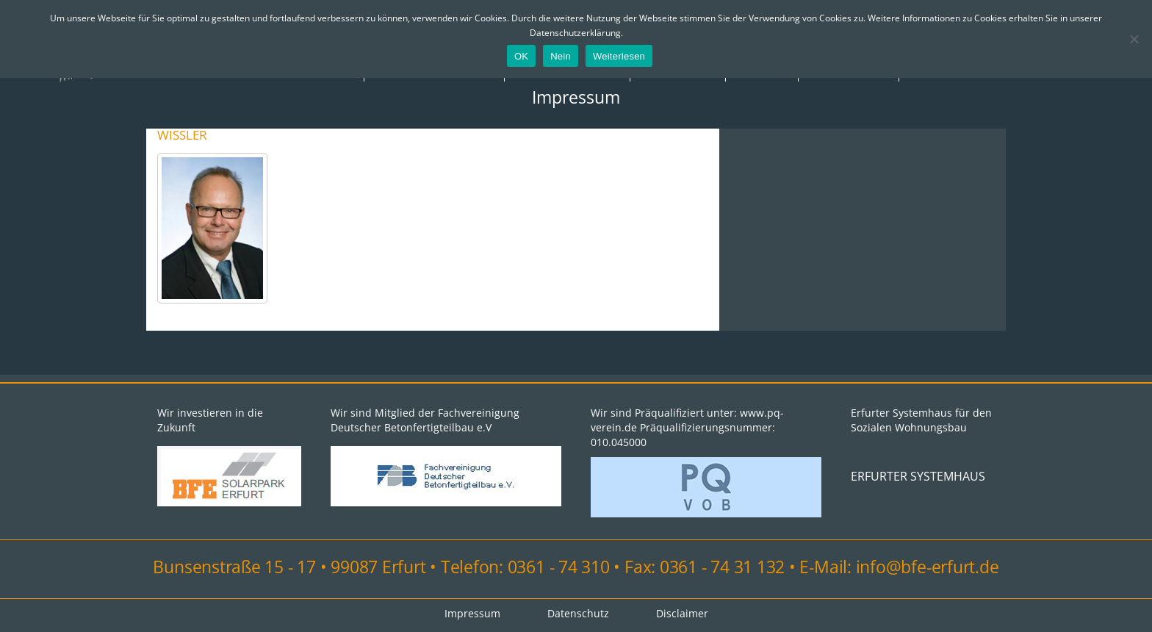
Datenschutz (578, 613)
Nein (560, 56)
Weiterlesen (619, 56)
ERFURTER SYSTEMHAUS (918, 476)
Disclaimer (682, 613)
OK (521, 56)
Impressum (576, 97)
